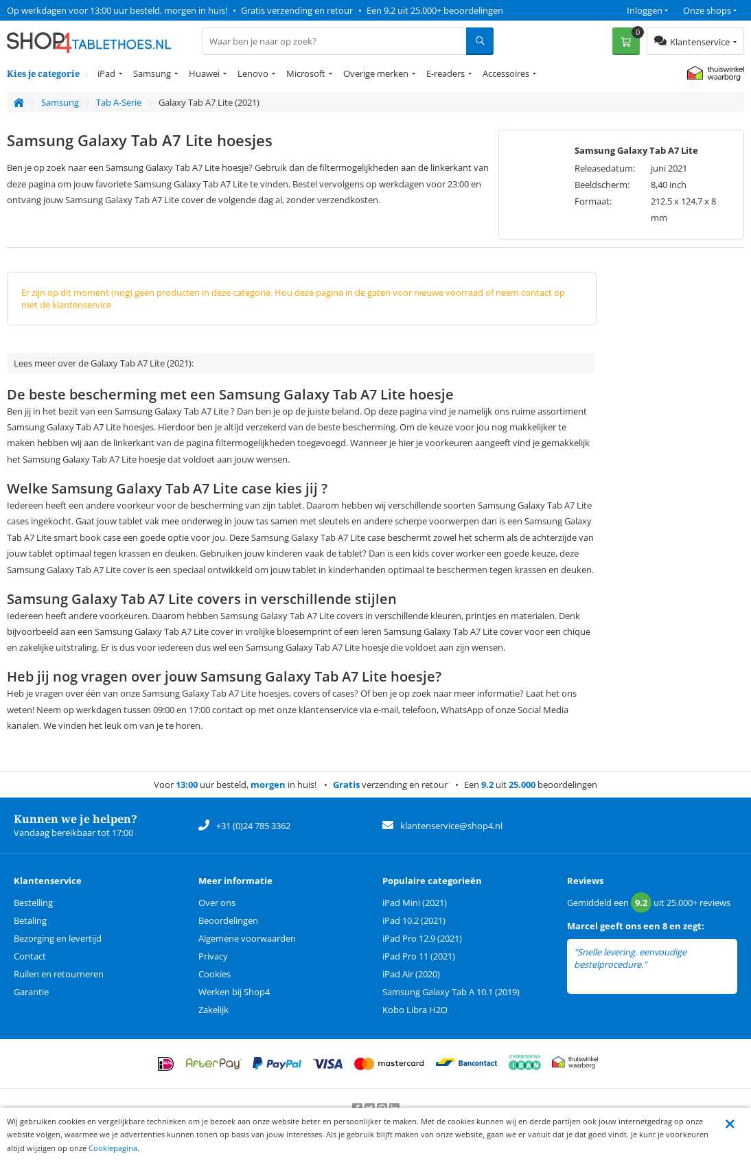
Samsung (152, 73)
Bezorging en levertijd (58, 938)
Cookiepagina (113, 1148)
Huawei (204, 73)
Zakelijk (213, 1009)
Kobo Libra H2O (415, 1009)
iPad (106, 73)
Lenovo (253, 73)
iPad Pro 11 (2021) (418, 956)
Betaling (30, 920)
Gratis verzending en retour (297, 10)
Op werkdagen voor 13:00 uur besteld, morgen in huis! (117, 10)
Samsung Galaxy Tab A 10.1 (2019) (451, 992)
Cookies (214, 974)
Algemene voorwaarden (247, 938)
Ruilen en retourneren (59, 974)
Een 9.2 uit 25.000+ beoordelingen (435, 10)
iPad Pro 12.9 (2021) (422, 938)
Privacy (213, 956)
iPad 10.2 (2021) (414, 920)
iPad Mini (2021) (414, 902)
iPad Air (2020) (411, 974)
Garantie (31, 992)
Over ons (216, 902)
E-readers (445, 73)
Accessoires (506, 73)
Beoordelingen (228, 920)
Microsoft (305, 73)
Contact (30, 956)
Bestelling (33, 902)
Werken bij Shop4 (234, 992)
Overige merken (375, 73)
